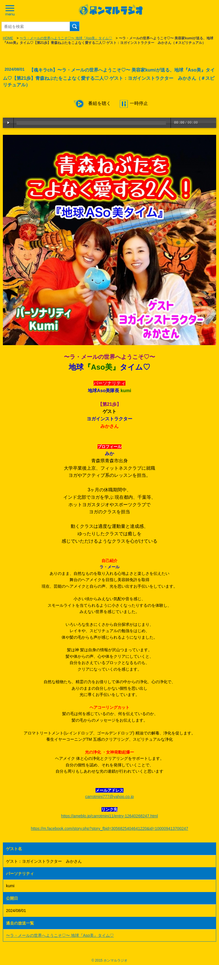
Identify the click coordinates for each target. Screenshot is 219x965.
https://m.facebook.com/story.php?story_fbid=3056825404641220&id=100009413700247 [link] (109, 828)
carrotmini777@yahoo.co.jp (109, 796)
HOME (8, 38)
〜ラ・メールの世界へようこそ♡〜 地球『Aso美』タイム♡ (66, 38)
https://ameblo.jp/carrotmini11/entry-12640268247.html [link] (109, 816)
